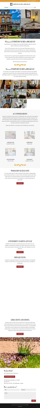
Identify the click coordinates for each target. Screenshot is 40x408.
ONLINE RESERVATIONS (9, 376)
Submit (33, 400)
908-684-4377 (6, 381)
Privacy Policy (20, 406)
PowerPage (26, 404)
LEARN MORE (20, 183)
